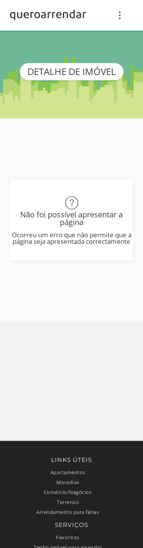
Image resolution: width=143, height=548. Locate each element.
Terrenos (68, 502)
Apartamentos (67, 472)
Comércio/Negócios (68, 492)
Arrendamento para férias (67, 512)
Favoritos (67, 537)
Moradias (67, 482)
